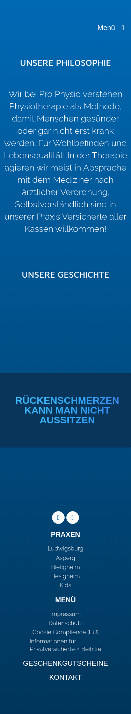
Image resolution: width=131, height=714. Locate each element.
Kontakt (65, 677)
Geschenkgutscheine (65, 663)
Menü (110, 28)
